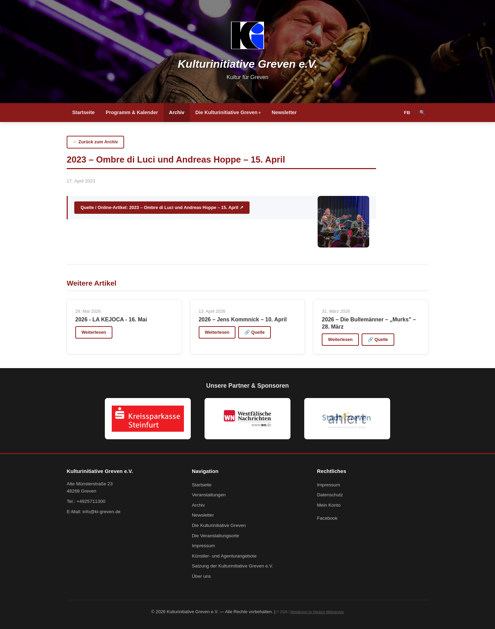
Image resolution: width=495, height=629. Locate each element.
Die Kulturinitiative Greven (226, 112)
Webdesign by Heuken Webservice (317, 612)
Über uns (201, 576)
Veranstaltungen (209, 494)
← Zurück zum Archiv (95, 141)
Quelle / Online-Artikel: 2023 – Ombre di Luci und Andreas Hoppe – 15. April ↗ (161, 207)
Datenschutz (330, 494)
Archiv (177, 112)
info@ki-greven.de (101, 511)
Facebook (327, 518)
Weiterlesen (93, 332)
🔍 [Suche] (422, 112)
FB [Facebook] (407, 112)
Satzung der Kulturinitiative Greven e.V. (232, 566)
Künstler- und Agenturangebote (224, 556)
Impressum (203, 545)
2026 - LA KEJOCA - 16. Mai (111, 319)
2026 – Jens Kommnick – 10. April (243, 319)
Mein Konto (329, 505)
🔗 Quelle (254, 332)
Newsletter (284, 112)
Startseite (83, 112)
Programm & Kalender (132, 112)
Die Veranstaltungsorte (215, 535)
